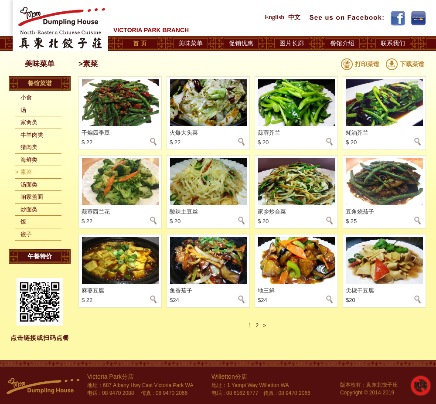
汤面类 (28, 184)
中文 (294, 17)
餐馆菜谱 (39, 83)
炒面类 (28, 209)
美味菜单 (190, 43)
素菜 (26, 172)
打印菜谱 (367, 64)
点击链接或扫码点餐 (39, 337)
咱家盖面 (31, 197)
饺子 (26, 234)
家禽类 (28, 122)
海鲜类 (28, 159)
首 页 (140, 43)
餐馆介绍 (342, 43)
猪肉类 (28, 147)
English (274, 17)
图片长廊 (291, 43)
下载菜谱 (412, 64)
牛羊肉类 (31, 135)
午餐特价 (39, 256)
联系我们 (393, 43)
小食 (26, 97)
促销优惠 (241, 43)
